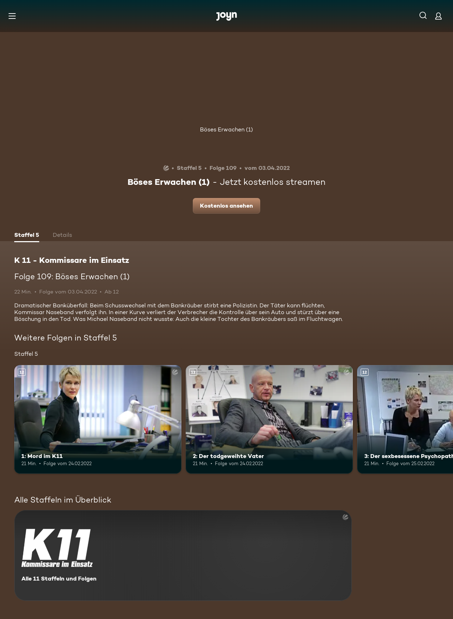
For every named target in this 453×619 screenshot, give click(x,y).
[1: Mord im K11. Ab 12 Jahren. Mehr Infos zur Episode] (97, 419)
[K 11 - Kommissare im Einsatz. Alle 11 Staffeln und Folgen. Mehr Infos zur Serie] (183, 555)
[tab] (27, 235)
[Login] (438, 16)
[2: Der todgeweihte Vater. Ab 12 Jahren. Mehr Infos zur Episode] (269, 419)
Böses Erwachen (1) (226, 129)
